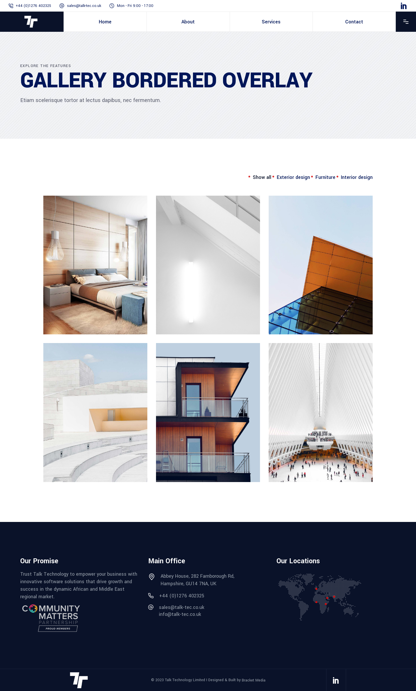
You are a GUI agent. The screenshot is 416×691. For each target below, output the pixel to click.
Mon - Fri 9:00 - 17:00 (135, 5)
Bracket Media (253, 680)
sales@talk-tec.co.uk (84, 5)
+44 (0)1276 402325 (33, 5)
